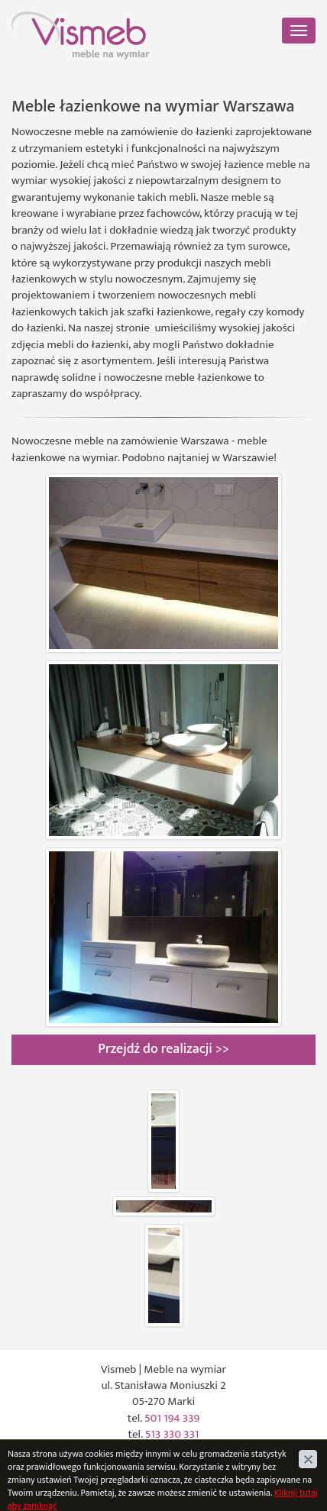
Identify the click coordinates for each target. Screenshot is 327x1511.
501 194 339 (171, 1418)
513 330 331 (172, 1434)
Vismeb (29, 19)
